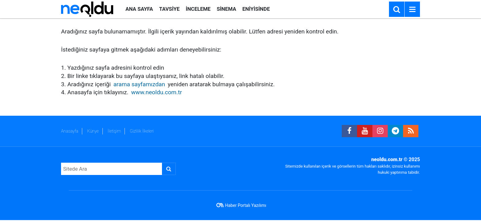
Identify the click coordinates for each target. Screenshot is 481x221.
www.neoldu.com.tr (156, 92)
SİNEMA (226, 9)
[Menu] (412, 9)
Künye (93, 131)
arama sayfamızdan (139, 84)
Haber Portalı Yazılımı (245, 205)
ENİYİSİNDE (256, 9)
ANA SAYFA (139, 9)
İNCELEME (198, 9)
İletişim (114, 131)
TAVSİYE (169, 9)
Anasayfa (69, 131)
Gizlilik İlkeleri (142, 131)
